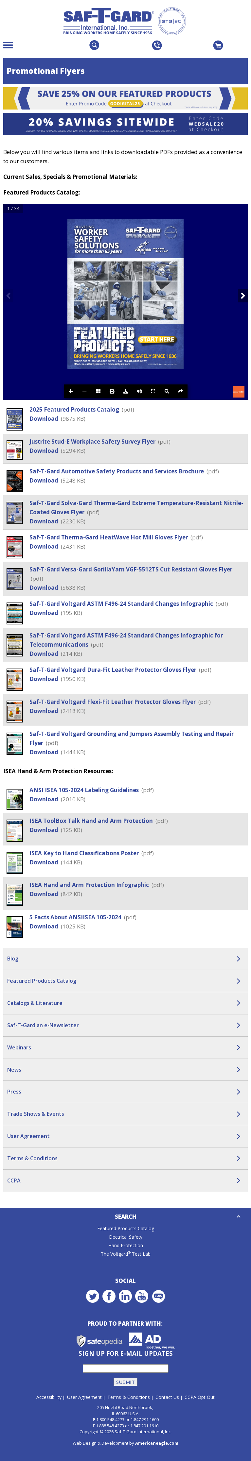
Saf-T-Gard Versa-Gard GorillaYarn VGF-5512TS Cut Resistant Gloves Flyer (130, 569)
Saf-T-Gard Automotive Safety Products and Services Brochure (117, 471)
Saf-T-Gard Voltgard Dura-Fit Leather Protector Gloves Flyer (113, 669)
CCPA (14, 1180)
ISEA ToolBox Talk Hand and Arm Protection (91, 820)
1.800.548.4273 (110, 1419)
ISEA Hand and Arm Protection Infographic (89, 885)
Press (14, 1091)
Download (43, 418)
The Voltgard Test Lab (126, 1254)
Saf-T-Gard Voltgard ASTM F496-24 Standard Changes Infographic (121, 603)
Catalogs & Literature (35, 1003)
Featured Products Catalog (41, 980)
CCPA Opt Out (200, 1397)
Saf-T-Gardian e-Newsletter (43, 1025)
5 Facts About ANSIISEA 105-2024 (76, 917)
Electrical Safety (125, 1237)
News (14, 1069)
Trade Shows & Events (35, 1113)
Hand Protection (125, 1245)
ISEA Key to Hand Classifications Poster (84, 853)
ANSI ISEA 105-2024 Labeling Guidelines (84, 790)
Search (125, 1216)
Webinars (19, 1047)
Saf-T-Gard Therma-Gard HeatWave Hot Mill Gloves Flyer (109, 537)
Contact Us (167, 1397)
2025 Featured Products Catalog (74, 409)
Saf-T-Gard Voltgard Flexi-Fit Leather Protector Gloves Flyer (113, 701)
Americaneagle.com (156, 1443)
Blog (12, 958)
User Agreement (28, 1136)
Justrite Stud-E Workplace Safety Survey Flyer (93, 441)
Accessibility (49, 1397)
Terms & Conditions (32, 1158)
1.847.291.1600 (145, 1419)
